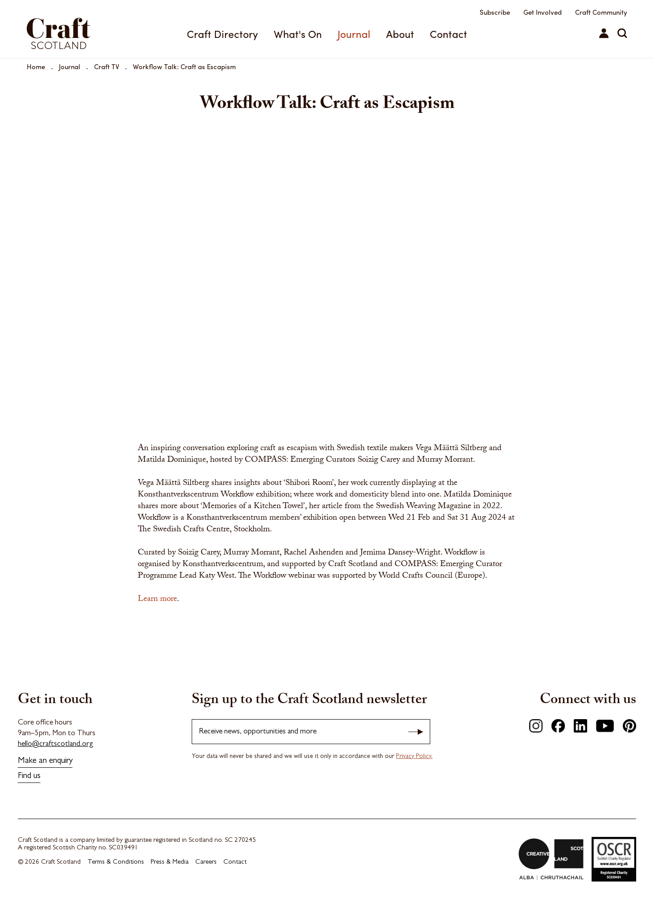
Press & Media (170, 862)
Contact (448, 33)
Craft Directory (222, 33)
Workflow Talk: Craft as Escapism (184, 66)
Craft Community (601, 12)
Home (36, 66)
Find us (29, 776)
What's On (298, 33)
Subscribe (495, 12)
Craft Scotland (58, 33)
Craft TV (106, 66)
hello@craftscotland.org (55, 744)
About (400, 33)
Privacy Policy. (414, 756)
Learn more (157, 599)
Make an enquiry (45, 761)
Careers (206, 862)
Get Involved (542, 12)
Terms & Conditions (115, 862)
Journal (353, 33)
